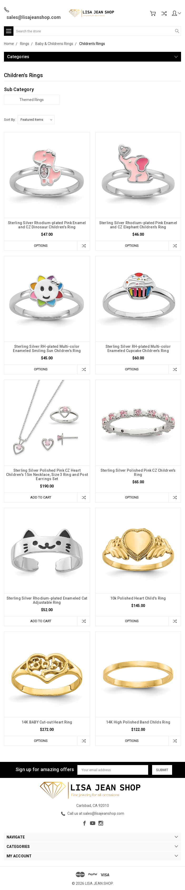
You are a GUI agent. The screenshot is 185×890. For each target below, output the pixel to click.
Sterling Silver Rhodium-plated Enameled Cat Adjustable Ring (47, 600)
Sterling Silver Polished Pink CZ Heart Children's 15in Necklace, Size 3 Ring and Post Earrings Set (47, 474)
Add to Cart (40, 497)
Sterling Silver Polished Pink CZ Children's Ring (138, 472)
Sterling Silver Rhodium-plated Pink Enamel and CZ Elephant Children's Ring (138, 225)
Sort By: (10, 120)
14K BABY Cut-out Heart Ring (47, 722)
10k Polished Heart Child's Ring (138, 598)
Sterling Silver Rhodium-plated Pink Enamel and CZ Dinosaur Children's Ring (47, 225)
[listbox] (36, 119)
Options (41, 246)
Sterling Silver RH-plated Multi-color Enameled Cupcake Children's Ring (138, 348)
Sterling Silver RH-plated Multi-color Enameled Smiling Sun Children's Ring (47, 348)
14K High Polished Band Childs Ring (138, 722)
